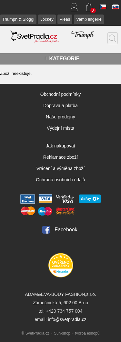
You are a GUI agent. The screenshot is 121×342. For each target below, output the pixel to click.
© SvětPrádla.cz (35, 333)
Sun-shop (62, 333)
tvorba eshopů (87, 333)
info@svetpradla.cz (67, 319)
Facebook (66, 229)
